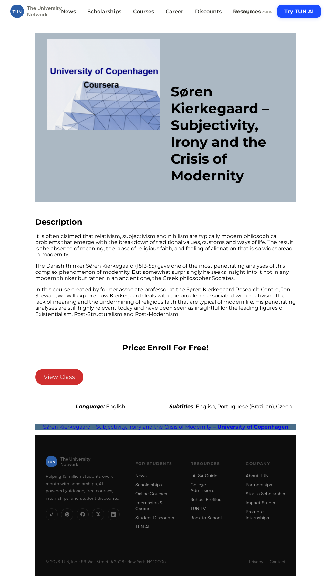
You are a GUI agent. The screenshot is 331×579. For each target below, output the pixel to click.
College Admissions (202, 487)
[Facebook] (83, 514)
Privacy (256, 561)
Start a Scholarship (265, 494)
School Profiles (206, 499)
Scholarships (104, 11)
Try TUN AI (299, 11)
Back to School (206, 517)
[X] (98, 514)
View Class (59, 377)
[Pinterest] (67, 514)
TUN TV (198, 508)
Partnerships (259, 485)
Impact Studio (260, 503)
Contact (277, 561)
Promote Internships (257, 514)
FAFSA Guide (204, 475)
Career (174, 11)
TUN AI (142, 527)
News (68, 11)
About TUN (257, 475)
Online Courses (151, 494)
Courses (143, 11)
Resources (249, 11)
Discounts (208, 11)
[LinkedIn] (114, 514)
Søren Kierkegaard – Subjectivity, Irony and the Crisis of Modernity (165, 427)
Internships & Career (149, 505)
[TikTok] (52, 514)
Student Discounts (154, 517)
